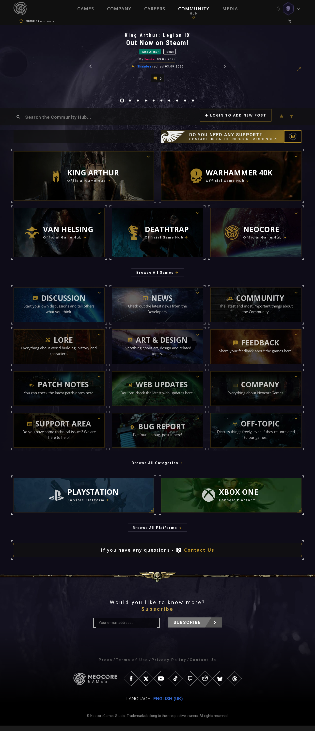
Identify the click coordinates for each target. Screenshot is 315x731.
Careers (154, 9)
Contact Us (199, 555)
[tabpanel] (157, 59)
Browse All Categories (155, 468)
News (176, 53)
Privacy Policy (169, 665)
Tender (151, 62)
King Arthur (147, 53)
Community (193, 9)
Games (85, 9)
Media (230, 9)
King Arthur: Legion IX (158, 37)
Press (105, 665)
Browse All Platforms (155, 533)
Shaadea (144, 69)
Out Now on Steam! (158, 44)
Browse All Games (155, 278)
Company (119, 9)
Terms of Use (132, 665)
